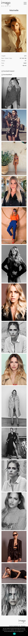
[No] (26, 631)
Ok (14, 633)
